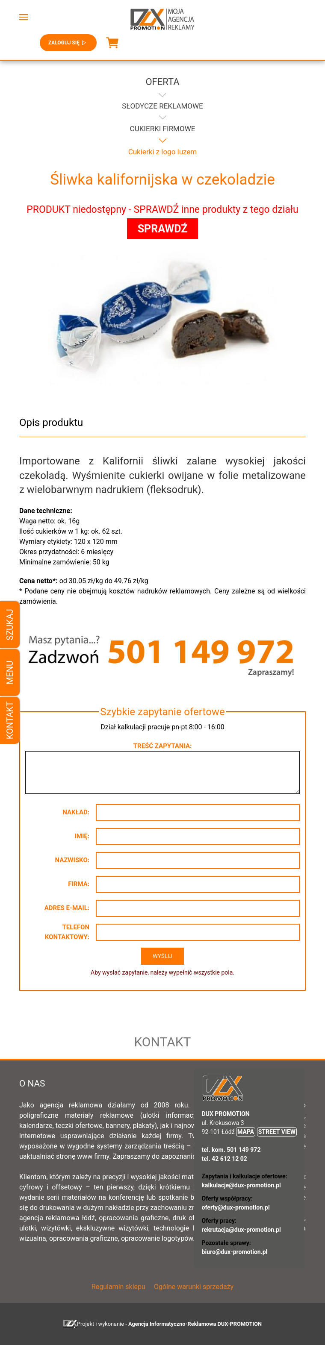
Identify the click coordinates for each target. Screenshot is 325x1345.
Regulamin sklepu (118, 1287)
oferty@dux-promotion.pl (236, 1207)
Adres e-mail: (66, 908)
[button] (23, 17)
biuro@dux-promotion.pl (235, 1251)
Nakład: (75, 812)
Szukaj (10, 624)
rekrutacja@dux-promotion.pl (241, 1229)
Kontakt (10, 721)
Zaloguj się (68, 42)
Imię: (81, 836)
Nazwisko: (72, 860)
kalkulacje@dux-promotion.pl (241, 1185)
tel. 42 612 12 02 (224, 1158)
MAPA (245, 1131)
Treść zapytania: (162, 746)
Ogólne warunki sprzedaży (193, 1287)
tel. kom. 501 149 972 (231, 1149)
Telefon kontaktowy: (67, 932)
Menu (10, 672)
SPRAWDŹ (163, 229)
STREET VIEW (276, 1131)
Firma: (78, 884)
